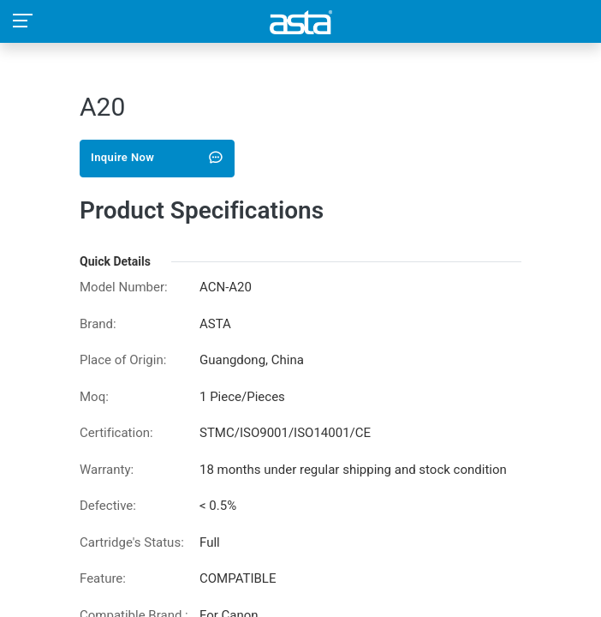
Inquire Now (157, 157)
